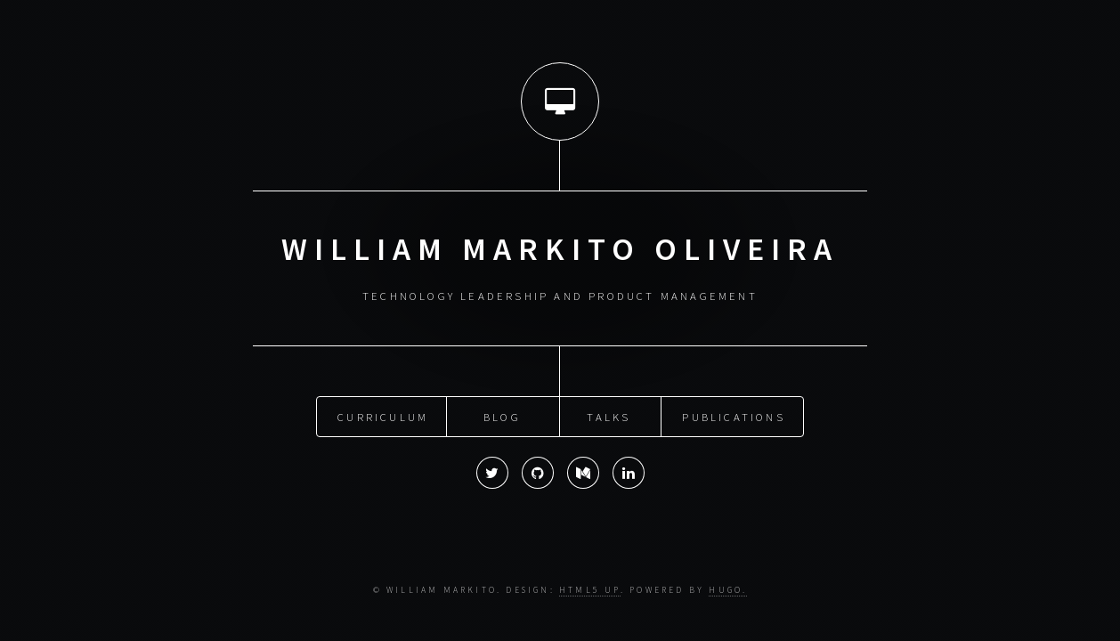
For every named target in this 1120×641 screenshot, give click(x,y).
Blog (502, 416)
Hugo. (728, 590)
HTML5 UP (590, 590)
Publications (733, 416)
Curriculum (382, 416)
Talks (608, 416)
